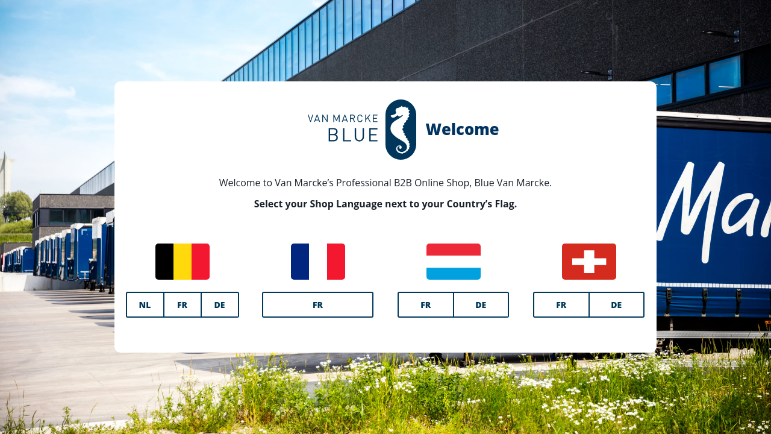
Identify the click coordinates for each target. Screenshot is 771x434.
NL (145, 304)
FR (182, 304)
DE (219, 304)
